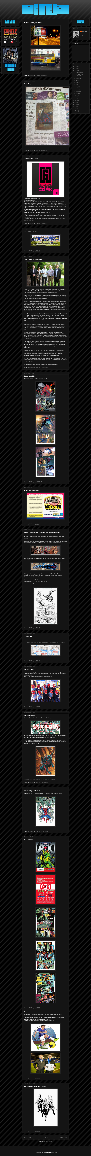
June (77, 84)
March (77, 91)
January (78, 93)
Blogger (55, 1152)
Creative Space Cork (31, 159)
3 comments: (44, 150)
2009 (76, 104)
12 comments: (45, 367)
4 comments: (44, 75)
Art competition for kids (32, 490)
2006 (76, 111)
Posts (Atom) (49, 1141)
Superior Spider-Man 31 (32, 791)
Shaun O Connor (47, 206)
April (77, 89)
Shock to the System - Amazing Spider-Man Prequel (42, 532)
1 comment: (45, 628)
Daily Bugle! (28, 84)
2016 (76, 68)
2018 (76, 66)
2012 (76, 98)
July (77, 82)
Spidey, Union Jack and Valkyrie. (35, 1086)
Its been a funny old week (32, 23)
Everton (26, 1012)
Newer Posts (27, 1137)
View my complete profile (84, 34)
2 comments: (44, 223)
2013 (76, 96)
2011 (76, 100)
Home (46, 1137)
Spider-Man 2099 (29, 376)
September (79, 78)
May (77, 86)
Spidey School (29, 669)
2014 (76, 70)
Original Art (28, 636)
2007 (76, 108)
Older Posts (63, 1137)
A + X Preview (28, 839)
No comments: (44, 706)
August (78, 80)
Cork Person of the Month (33, 259)
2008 (76, 106)
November (78, 72)
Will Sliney (85, 31)
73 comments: (44, 482)
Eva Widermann (62, 206)
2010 (76, 102)
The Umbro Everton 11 (31, 232)
